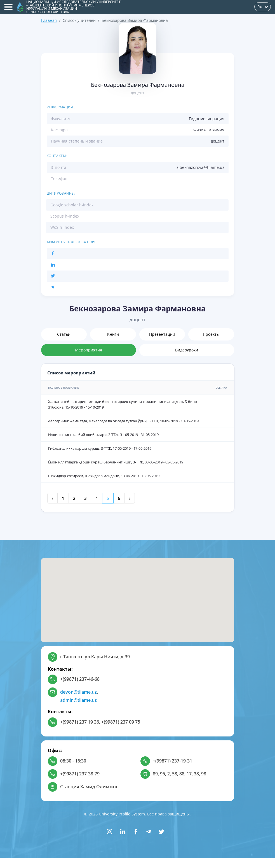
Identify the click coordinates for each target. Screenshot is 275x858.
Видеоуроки (186, 350)
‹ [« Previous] (52, 498)
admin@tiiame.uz (78, 700)
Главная (49, 20)
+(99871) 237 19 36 (79, 722)
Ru (262, 6)
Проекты (211, 334)
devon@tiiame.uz (78, 692)
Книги (113, 334)
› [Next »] (129, 498)
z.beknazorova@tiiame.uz (200, 167)
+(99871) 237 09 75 (120, 722)
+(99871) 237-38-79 (80, 774)
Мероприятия (88, 350)
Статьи (63, 334)
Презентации (162, 334)
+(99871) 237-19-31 (172, 761)
